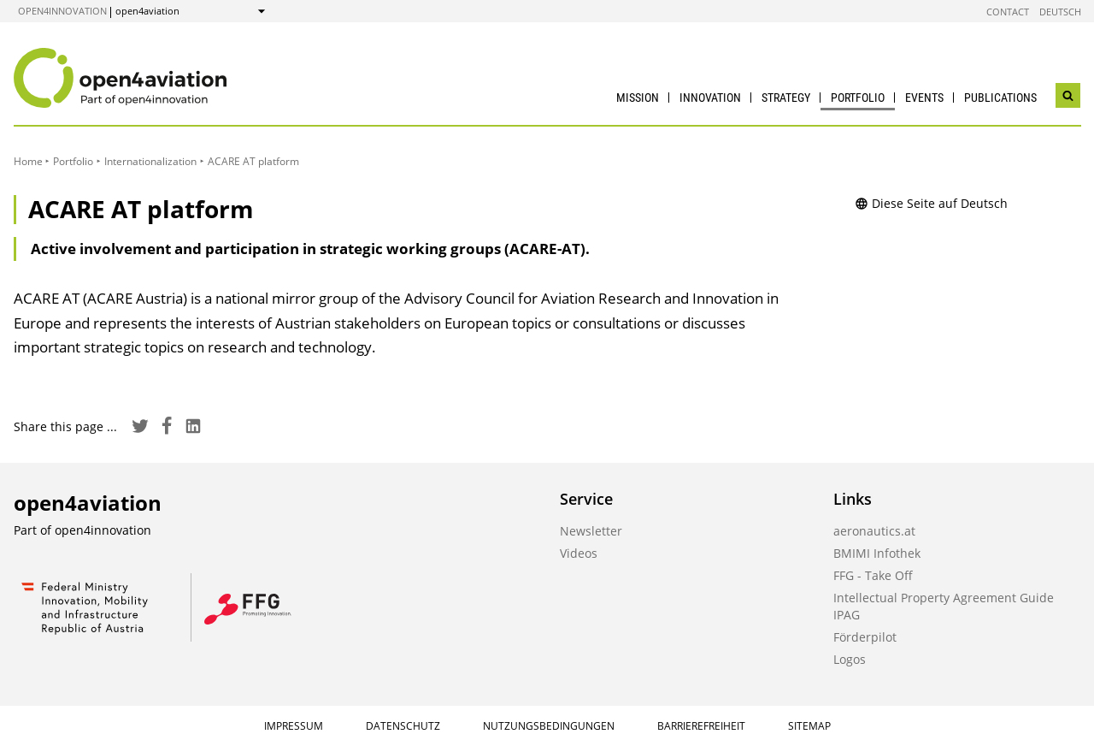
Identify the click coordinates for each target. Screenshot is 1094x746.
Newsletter (591, 531)
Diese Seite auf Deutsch (931, 203)
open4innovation (62, 10)
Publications (1000, 97)
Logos (849, 659)
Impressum (293, 726)
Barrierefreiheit (701, 726)
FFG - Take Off (873, 575)
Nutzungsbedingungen (549, 726)
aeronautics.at (874, 531)
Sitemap (809, 726)
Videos (578, 553)
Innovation (710, 97)
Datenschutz (403, 726)
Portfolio (858, 97)
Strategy (786, 97)
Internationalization (150, 161)
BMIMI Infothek (876, 553)
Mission (637, 97)
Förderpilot (865, 637)
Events (924, 97)
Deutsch (1060, 11)
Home (28, 161)
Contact (1007, 11)
